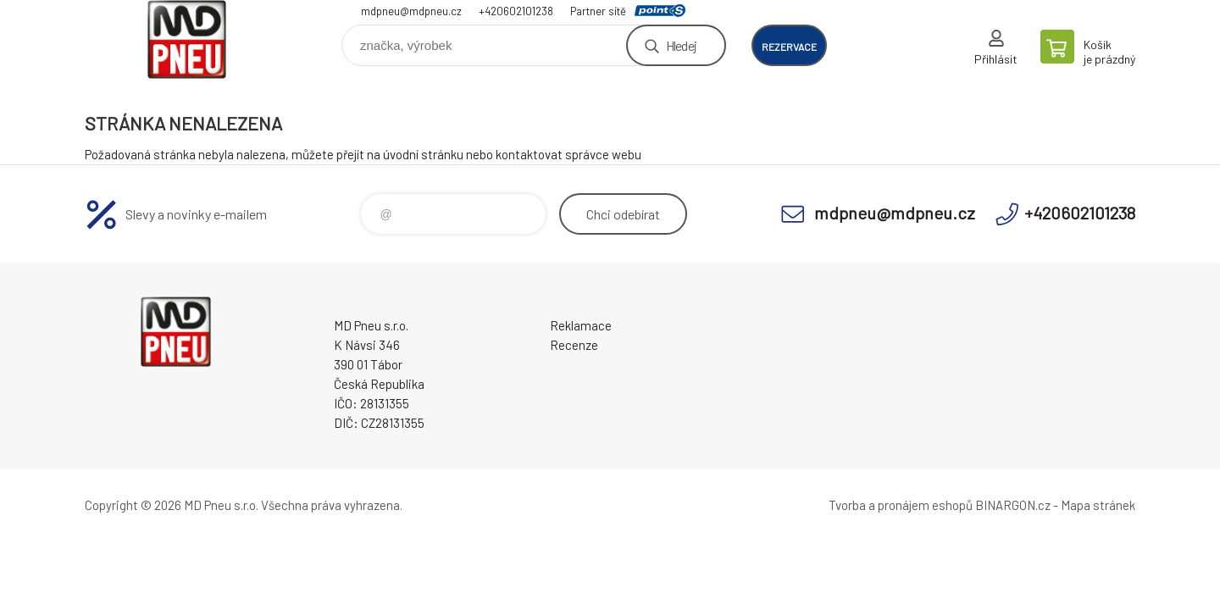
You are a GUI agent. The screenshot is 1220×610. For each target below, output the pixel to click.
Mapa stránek (1098, 505)
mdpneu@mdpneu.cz (411, 11)
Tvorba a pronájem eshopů (901, 505)
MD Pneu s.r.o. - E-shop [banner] (186, 39)
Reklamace (581, 325)
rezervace (789, 47)
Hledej (681, 45)
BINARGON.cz (1013, 505)
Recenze (574, 344)
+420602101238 (516, 11)
